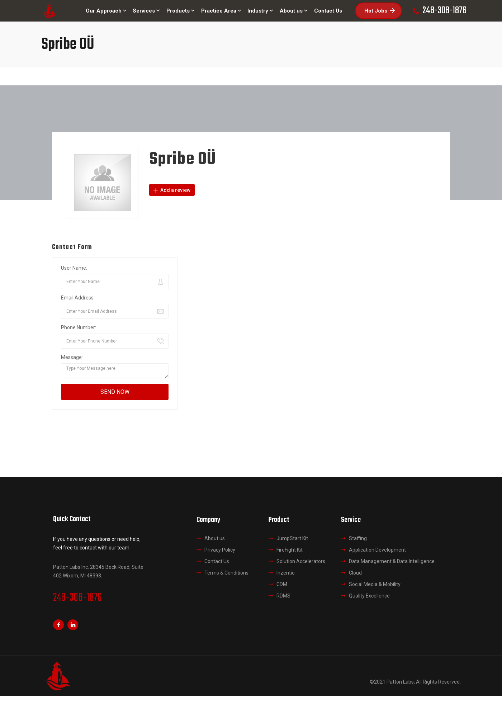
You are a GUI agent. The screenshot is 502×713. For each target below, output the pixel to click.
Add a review (171, 190)
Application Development (377, 550)
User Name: (74, 268)
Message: (72, 357)
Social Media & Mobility (375, 584)
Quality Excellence (369, 596)
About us (214, 538)
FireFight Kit (289, 550)
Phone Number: (78, 327)
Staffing (358, 538)
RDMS (283, 596)
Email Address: (78, 298)
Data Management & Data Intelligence (392, 561)
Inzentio (285, 573)
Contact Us (216, 561)
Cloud (355, 573)
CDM (281, 584)
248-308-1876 (77, 598)
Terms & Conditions (226, 573)
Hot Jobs (379, 11)
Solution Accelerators (300, 561)
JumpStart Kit (292, 538)
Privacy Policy (219, 550)
